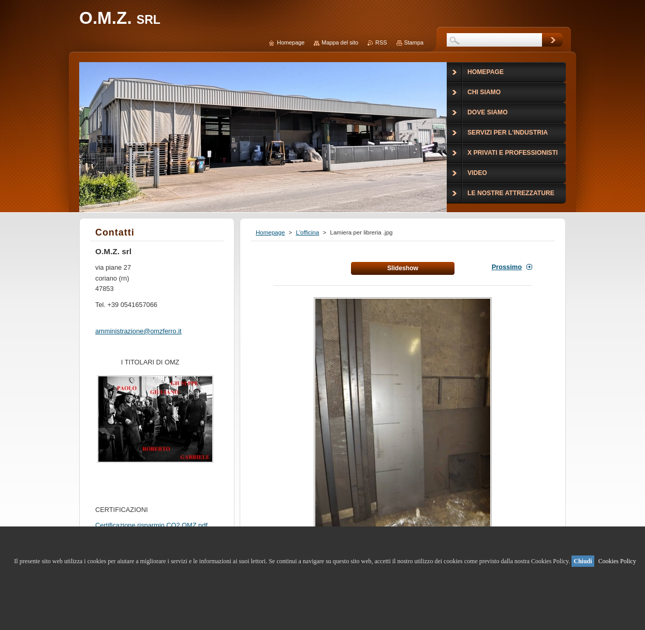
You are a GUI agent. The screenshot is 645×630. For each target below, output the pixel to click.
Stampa (413, 42)
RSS (381, 42)
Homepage (270, 232)
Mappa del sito (339, 42)
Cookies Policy (617, 561)
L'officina (307, 232)
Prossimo (507, 267)
